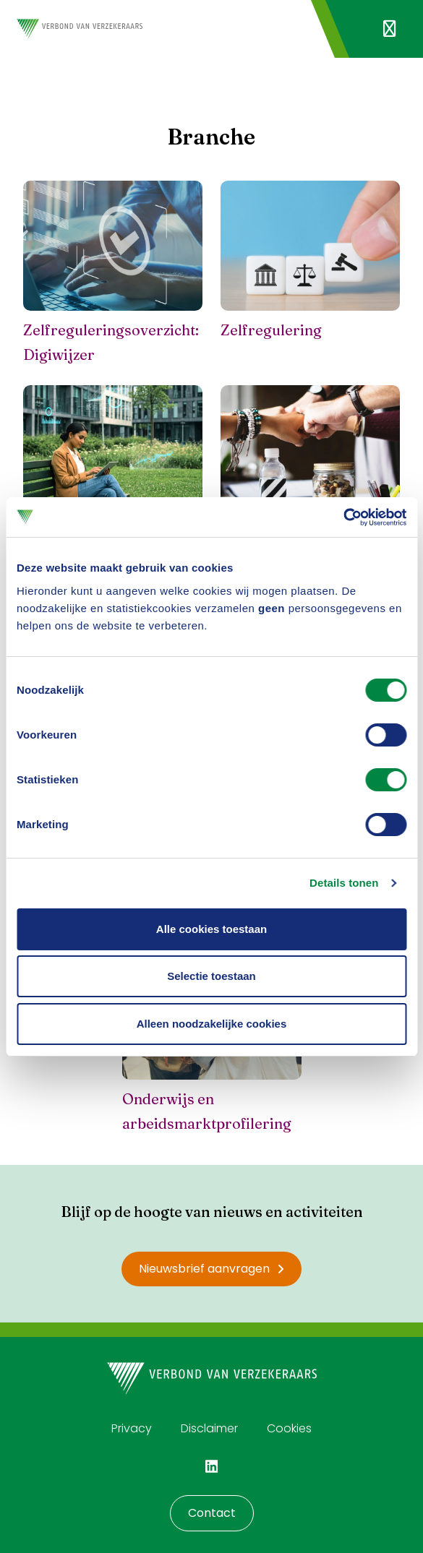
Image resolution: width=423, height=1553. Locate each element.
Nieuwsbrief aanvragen (211, 1268)
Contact (212, 1513)
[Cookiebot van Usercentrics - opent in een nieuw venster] (343, 517)
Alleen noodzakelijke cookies (212, 1024)
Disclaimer (209, 1428)
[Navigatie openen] (389, 29)
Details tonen (343, 883)
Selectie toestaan (211, 976)
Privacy (131, 1428)
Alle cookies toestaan (211, 929)
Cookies (289, 1428)
